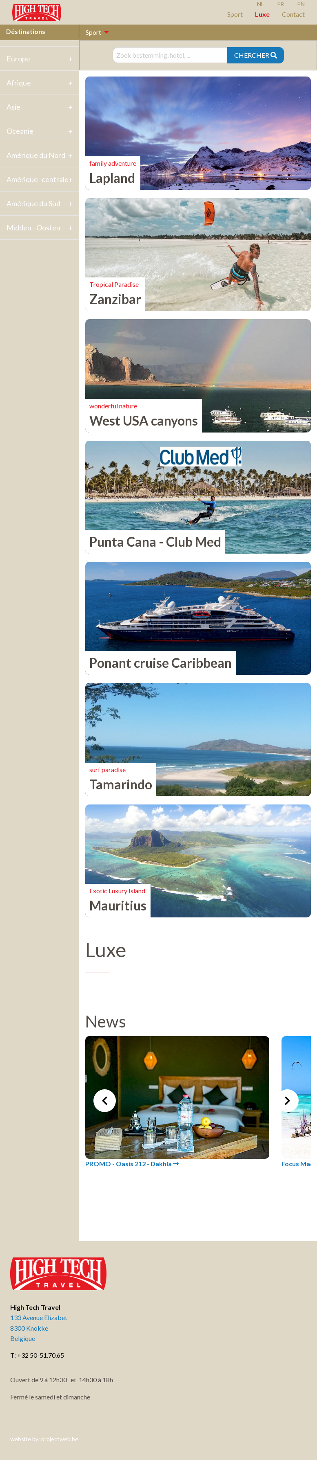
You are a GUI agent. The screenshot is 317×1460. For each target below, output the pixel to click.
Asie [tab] (13, 106)
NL (260, 3)
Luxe (262, 14)
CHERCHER (255, 55)
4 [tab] (217, 1208)
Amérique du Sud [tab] (33, 203)
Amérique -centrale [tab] (38, 179)
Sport (235, 14)
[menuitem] (95, 32)
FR (280, 3)
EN (301, 3)
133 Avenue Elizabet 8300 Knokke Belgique (38, 1328)
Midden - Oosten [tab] (33, 227)
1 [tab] (180, 1208)
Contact (293, 14)
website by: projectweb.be (44, 1438)
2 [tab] (192, 1208)
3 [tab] (204, 1208)
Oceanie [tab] (20, 130)
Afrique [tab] (19, 82)
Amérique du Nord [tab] (36, 155)
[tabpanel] (177, 1102)
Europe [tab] (18, 58)
